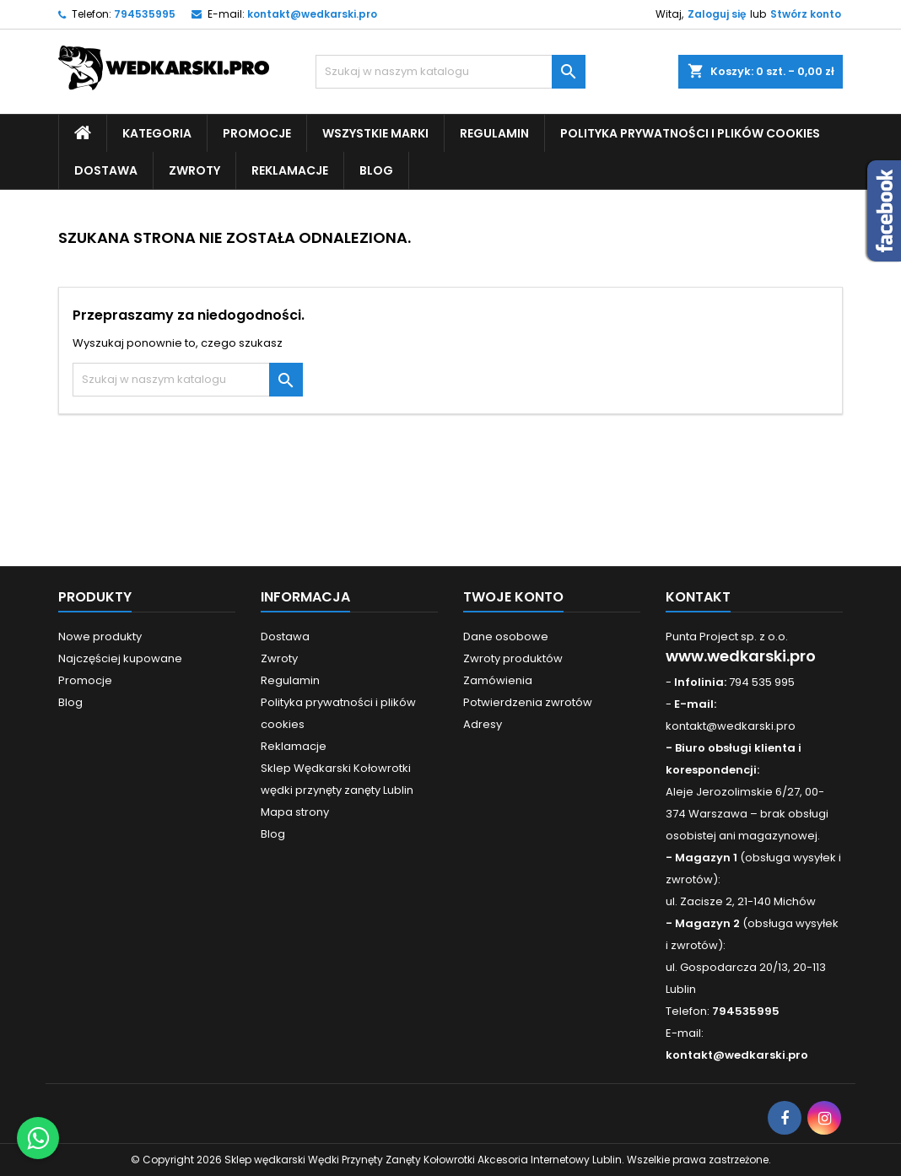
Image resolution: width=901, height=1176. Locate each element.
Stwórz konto (805, 14)
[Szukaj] (450, 72)
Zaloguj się (717, 14)
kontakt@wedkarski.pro (312, 14)
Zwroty (194, 170)
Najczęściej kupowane (120, 658)
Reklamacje (289, 170)
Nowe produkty (100, 636)
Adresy (482, 724)
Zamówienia (497, 680)
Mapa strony (295, 812)
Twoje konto (513, 597)
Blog (376, 170)
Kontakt (698, 597)
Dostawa (106, 170)
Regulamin (494, 133)
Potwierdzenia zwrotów (527, 702)
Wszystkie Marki (375, 133)
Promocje (257, 133)
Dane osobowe (505, 636)
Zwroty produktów (513, 658)
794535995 (144, 14)
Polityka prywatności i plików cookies (690, 133)
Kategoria (157, 133)
